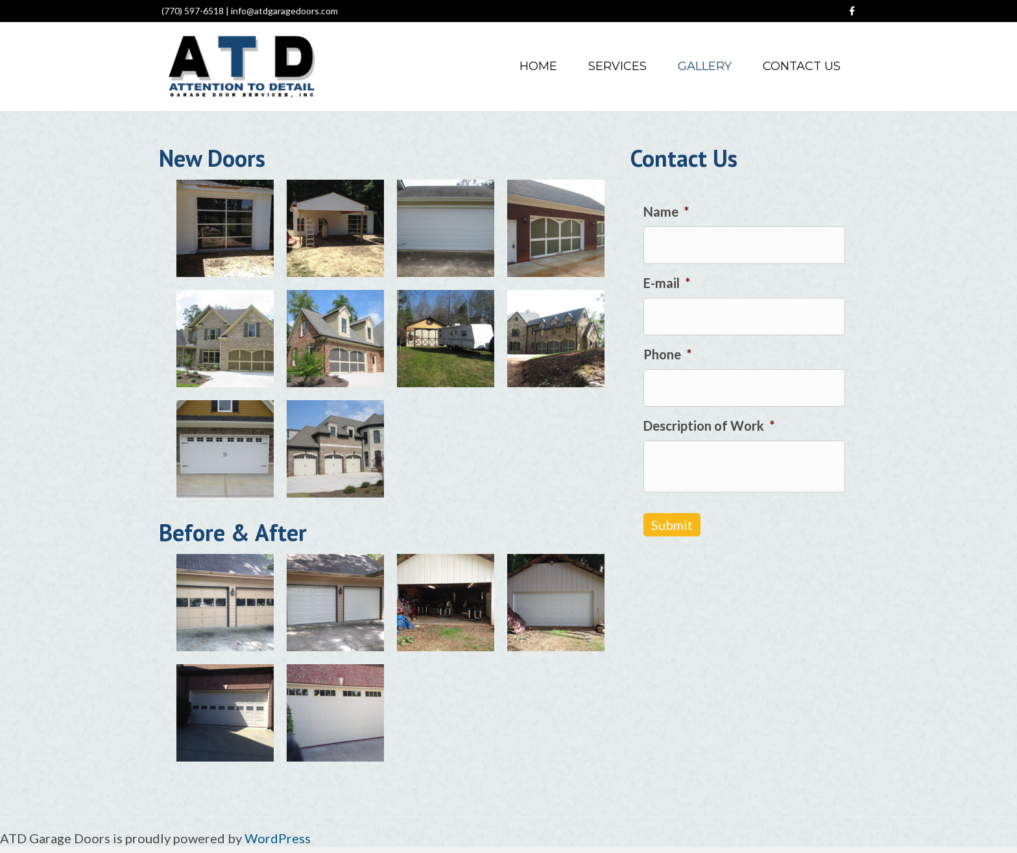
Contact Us (802, 66)
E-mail (666, 283)
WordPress (278, 838)
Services (617, 66)
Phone (667, 354)
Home (538, 66)
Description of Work (708, 425)
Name (666, 211)
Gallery (705, 66)
